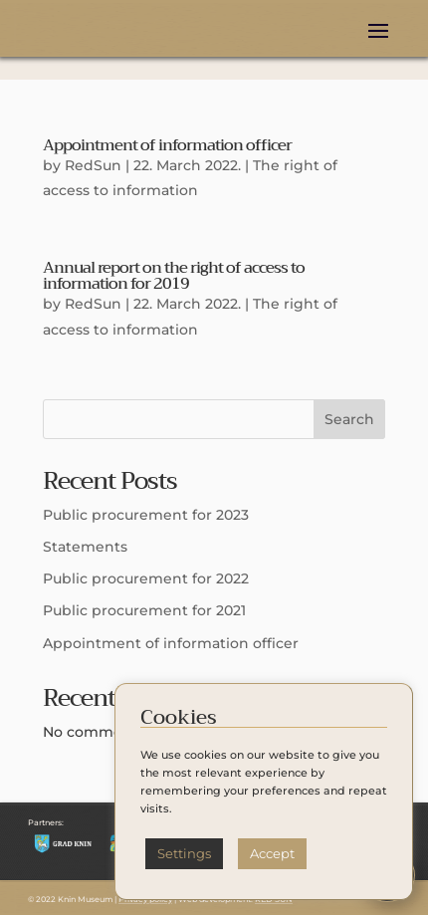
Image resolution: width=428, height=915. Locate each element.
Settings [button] (184, 853)
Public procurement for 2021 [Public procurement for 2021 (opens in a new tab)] (144, 610)
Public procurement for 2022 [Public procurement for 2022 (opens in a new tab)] (146, 578)
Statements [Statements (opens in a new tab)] (85, 547)
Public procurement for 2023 (146, 515)
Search (349, 419)
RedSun (93, 165)
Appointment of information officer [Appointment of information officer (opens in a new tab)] (167, 145)
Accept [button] (272, 853)
